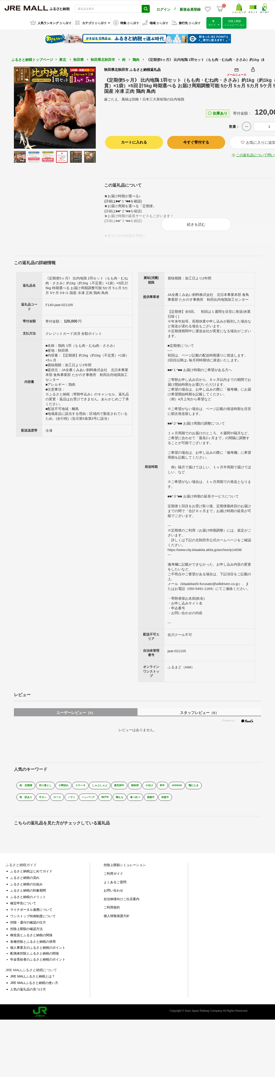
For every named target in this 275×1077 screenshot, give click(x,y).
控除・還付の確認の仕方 (28, 925)
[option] (55, 107)
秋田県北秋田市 (103, 59)
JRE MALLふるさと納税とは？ (32, 979)
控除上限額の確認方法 (26, 932)
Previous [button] (26, 107)
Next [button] (83, 107)
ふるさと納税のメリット (28, 900)
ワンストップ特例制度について (33, 919)
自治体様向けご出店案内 (121, 902)
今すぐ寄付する (196, 142)
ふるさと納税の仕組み (26, 887)
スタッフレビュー (199, 716)
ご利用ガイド (113, 877)
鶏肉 (135, 59)
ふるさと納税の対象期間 (28, 893)
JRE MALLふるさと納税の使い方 (34, 986)
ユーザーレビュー (75, 716)
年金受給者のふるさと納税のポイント (37, 962)
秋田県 (78, 59)
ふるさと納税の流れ (24, 881)
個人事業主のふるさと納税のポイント (37, 950)
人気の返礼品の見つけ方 (28, 992)
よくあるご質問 (115, 885)
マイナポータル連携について (31, 912)
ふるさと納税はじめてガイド (31, 874)
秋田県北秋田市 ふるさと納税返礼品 (132, 69)
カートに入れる (134, 142)
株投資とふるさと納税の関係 (31, 938)
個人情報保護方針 (117, 919)
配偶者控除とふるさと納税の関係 (34, 956)
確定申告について (23, 906)
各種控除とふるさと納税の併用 (33, 944)
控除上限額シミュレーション (125, 868)
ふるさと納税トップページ (32, 59)
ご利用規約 (112, 910)
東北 (62, 59)
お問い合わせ (113, 893)
